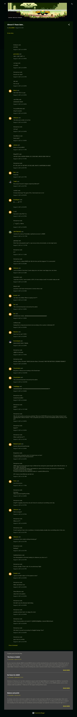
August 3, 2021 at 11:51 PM (20, 245)
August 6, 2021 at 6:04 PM (19, 605)
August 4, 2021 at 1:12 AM (20, 254)
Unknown (15, 117)
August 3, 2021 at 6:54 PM (19, 104)
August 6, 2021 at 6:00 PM (19, 523)
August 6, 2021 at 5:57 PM (19, 505)
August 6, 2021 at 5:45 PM (19, 496)
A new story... (10, 33)
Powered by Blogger (38, 713)
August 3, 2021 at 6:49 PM (19, 58)
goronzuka (16, 54)
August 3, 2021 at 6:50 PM (19, 67)
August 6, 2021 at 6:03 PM (19, 587)
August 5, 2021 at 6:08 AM (20, 400)
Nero (14, 172)
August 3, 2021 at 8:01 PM (19, 168)
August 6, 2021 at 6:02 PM (19, 578)
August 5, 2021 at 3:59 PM (19, 430)
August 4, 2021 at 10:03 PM (20, 373)
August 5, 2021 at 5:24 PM (19, 448)
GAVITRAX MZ (17, 231)
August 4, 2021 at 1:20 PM (19, 309)
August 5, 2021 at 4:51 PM (19, 439)
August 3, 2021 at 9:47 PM (19, 216)
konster (15, 295)
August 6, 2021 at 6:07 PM (19, 641)
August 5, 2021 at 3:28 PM (19, 421)
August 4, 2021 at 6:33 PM (19, 345)
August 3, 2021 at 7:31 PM (19, 158)
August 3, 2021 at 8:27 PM (19, 186)
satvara (15, 145)
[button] (69, 25)
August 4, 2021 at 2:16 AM (20, 272)
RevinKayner (16, 199)
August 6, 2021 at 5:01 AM (20, 476)
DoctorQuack (16, 341)
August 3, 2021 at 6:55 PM (19, 113)
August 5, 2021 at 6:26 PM (19, 459)
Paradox (15, 573)
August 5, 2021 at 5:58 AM (20, 391)
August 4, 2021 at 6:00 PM (19, 336)
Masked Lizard (17, 444)
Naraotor (15, 332)
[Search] (72, 4)
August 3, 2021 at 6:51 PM (19, 77)
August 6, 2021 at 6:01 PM (19, 532)
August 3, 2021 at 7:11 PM (19, 149)
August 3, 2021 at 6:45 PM (19, 49)
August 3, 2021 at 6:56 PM (19, 131)
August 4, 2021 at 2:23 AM (20, 291)
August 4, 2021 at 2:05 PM (19, 327)
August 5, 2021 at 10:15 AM (20, 409)
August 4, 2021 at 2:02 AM (20, 263)
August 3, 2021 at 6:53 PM (19, 95)
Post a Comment (13, 645)
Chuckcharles (16, 368)
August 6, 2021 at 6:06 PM (19, 623)
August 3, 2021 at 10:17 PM (20, 236)
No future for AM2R (13, 675)
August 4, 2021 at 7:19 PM (19, 354)
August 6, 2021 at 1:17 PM (19, 485)
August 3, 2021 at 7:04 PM (19, 140)
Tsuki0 (15, 181)
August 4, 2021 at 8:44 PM (19, 363)
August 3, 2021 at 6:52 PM (19, 86)
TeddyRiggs (16, 386)
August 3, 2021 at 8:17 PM (19, 177)
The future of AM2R (13, 657)
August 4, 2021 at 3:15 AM (20, 300)
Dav (14, 304)
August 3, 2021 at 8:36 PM (19, 195)
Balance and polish (13, 693)
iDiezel (15, 90)
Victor (15, 481)
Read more (66, 670)
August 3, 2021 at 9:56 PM (19, 227)
